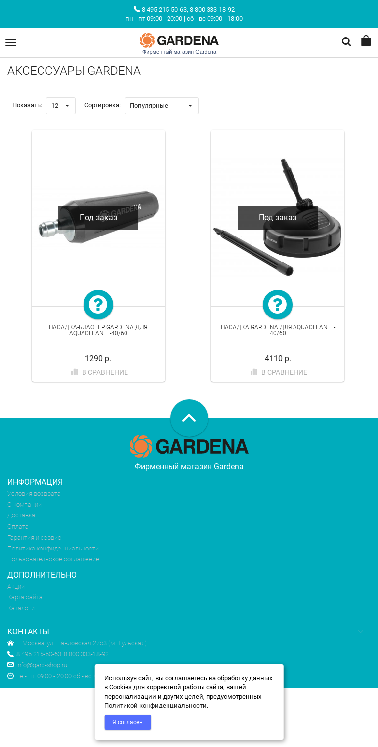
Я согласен (127, 722)
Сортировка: (102, 105)
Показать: (27, 105)
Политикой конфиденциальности (155, 705)
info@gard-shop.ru (37, 664)
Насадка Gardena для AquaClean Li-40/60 (278, 330)
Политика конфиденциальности (53, 548)
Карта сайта (24, 597)
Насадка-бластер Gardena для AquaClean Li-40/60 (98, 330)
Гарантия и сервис (34, 537)
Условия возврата (34, 493)
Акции (16, 586)
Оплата (18, 526)
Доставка (21, 515)
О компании (24, 504)
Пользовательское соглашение (53, 559)
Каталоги (21, 608)
